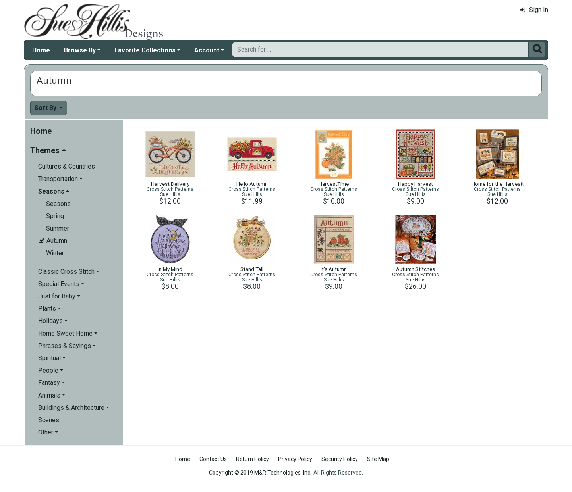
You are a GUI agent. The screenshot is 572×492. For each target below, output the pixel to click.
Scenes (48, 420)
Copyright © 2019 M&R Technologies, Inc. (260, 472)
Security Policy (339, 459)
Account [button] (206, 50)
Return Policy (252, 459)
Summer (57, 228)
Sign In (534, 9)
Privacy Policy (295, 459)
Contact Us (213, 459)
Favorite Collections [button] (145, 50)
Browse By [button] (80, 50)
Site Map (378, 459)
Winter (55, 253)
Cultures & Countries (66, 166)
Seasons (58, 204)
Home (41, 50)
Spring (55, 216)
